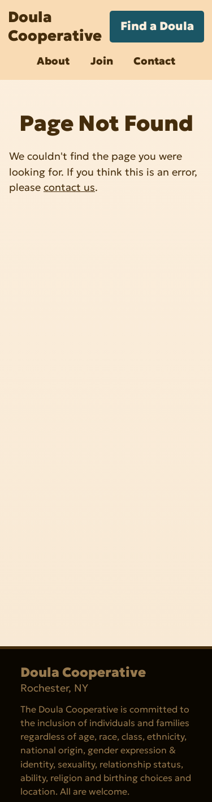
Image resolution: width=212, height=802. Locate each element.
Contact (154, 60)
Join (101, 60)
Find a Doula (157, 26)
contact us (69, 187)
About (53, 60)
